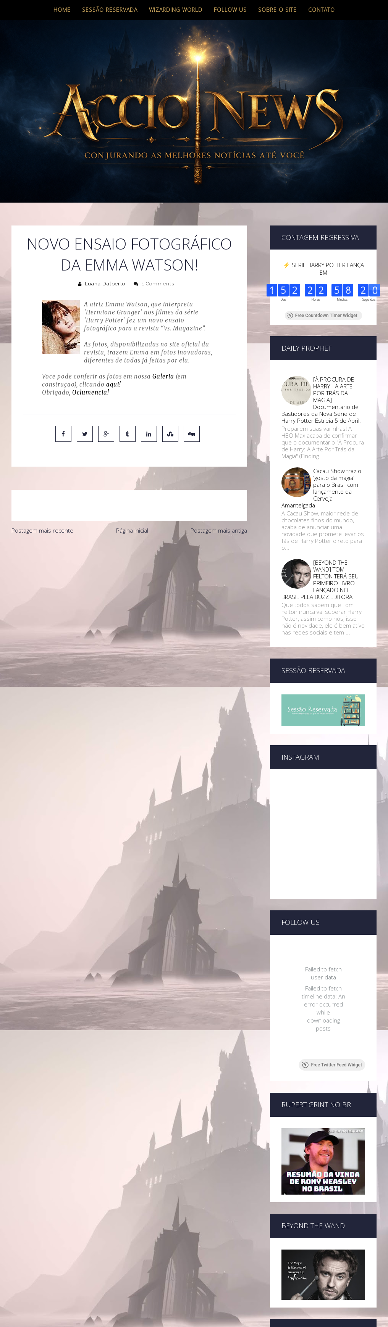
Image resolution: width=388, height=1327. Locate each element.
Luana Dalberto (105, 284)
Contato (321, 9)
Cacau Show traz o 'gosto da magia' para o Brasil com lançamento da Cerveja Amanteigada (321, 488)
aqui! (113, 384)
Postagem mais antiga (219, 530)
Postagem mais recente (42, 530)
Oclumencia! (90, 392)
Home (62, 9)
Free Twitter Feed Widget (332, 1064)
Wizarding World (175, 9)
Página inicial (132, 530)
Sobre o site (277, 9)
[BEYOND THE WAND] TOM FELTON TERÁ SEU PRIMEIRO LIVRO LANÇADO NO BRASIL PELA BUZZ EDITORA (320, 580)
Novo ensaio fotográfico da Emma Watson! (129, 254)
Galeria (163, 376)
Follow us (230, 9)
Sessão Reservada (109, 9)
